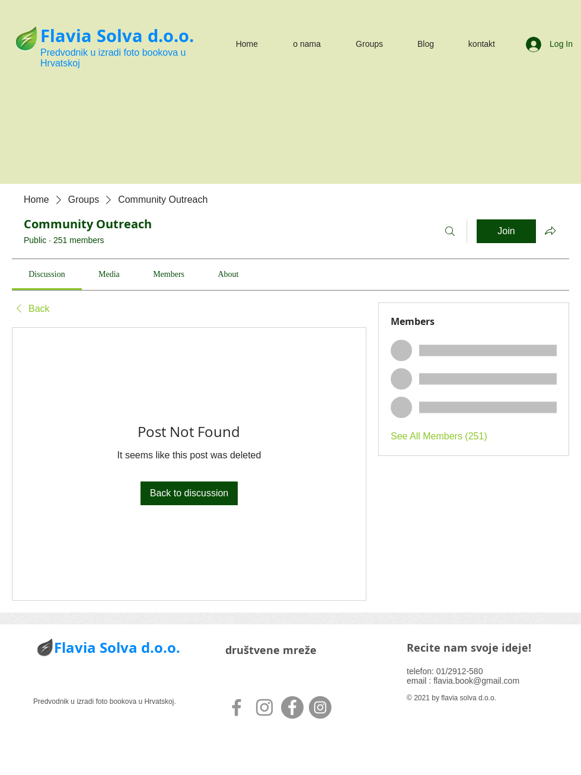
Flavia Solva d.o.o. (117, 35)
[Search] (450, 231)
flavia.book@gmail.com (476, 680)
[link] (46, 274)
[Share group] (550, 231)
